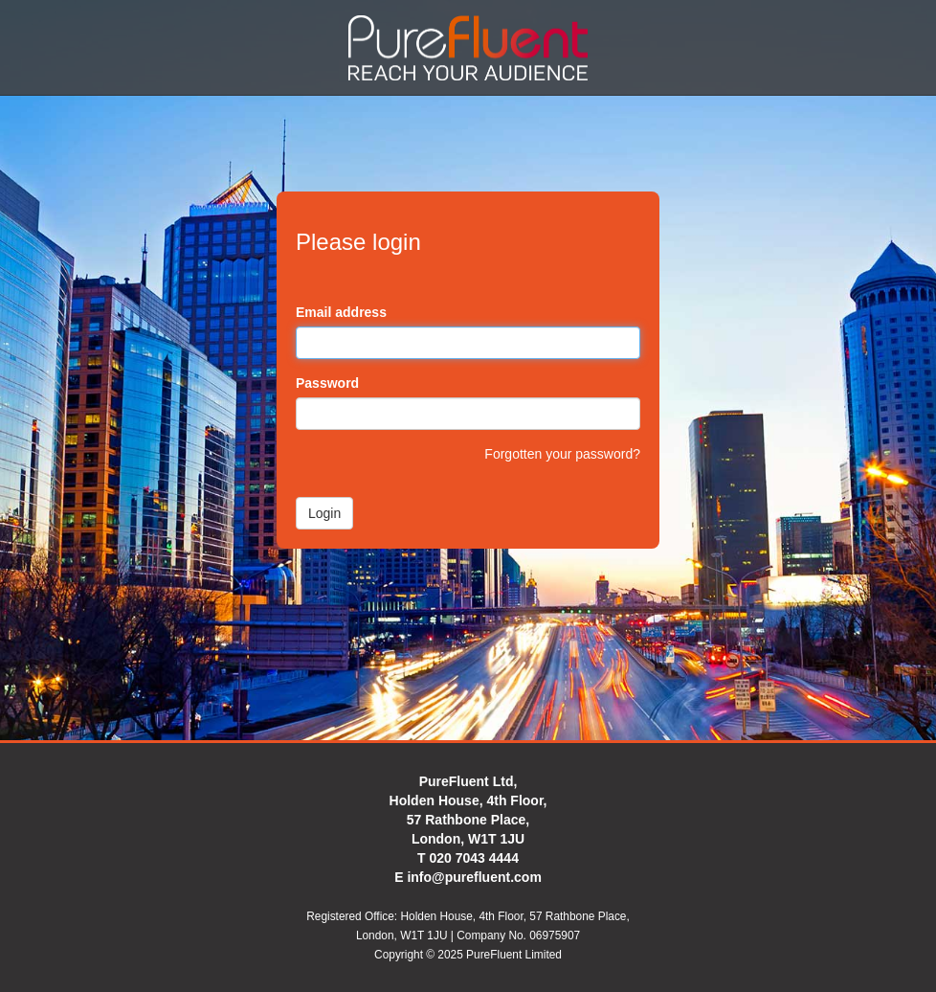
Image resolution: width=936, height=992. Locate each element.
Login (324, 513)
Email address (341, 312)
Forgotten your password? (562, 454)
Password (327, 383)
